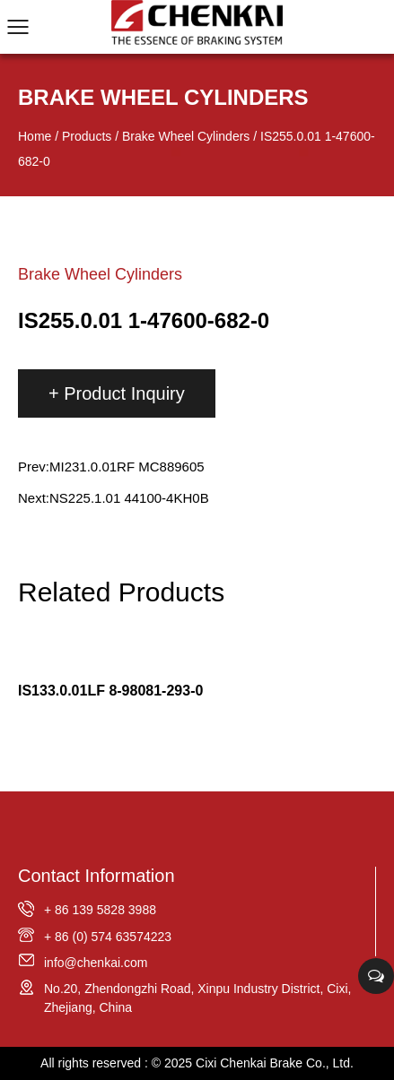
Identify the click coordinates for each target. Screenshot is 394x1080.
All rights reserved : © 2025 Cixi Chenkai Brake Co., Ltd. (197, 1063)
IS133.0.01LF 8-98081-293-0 (110, 690)
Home (34, 136)
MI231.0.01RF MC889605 (127, 466)
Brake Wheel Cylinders (186, 136)
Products (86, 136)
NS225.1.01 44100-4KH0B (129, 497)
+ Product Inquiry (116, 393)
